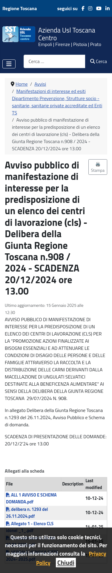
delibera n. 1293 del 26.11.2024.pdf (27, 513)
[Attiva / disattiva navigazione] (9, 63)
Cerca (98, 61)
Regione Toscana (19, 8)
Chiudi (65, 562)
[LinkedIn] (106, 8)
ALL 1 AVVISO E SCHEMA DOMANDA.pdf (31, 498)
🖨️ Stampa (98, 167)
